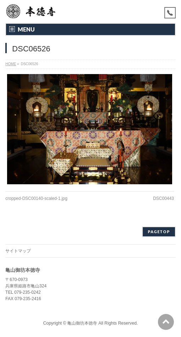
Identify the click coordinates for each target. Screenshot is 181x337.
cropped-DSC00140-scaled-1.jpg (36, 198)
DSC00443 (163, 198)
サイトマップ (18, 250)
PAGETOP (159, 231)
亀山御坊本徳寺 (82, 323)
